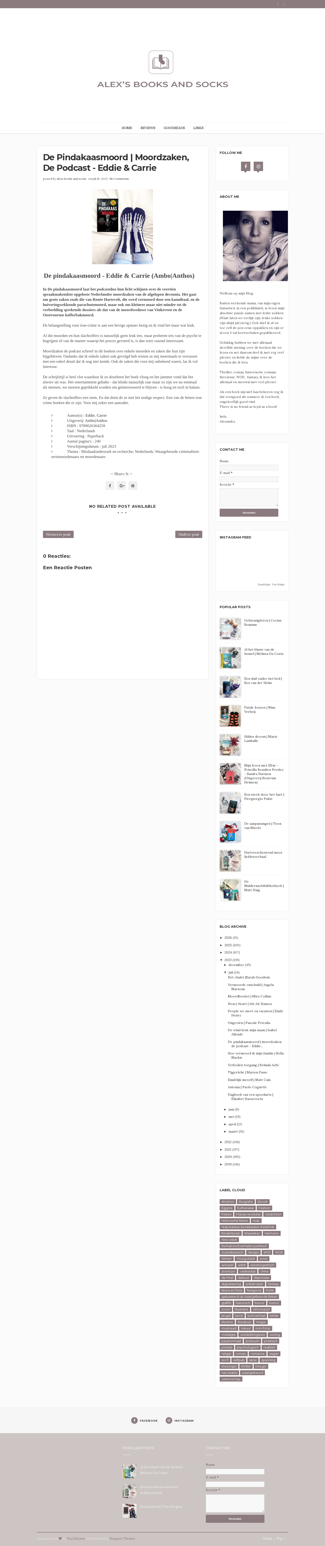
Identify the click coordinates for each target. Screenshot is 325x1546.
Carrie (102, 415)
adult (242, 1265)
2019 (229, 1164)
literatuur (244, 1322)
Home (267, 1538)
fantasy (273, 1284)
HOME (127, 128)
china (264, 1271)
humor (274, 1303)
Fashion (264, 1208)
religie (226, 1353)
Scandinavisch (232, 1252)
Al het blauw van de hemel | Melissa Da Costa (263, 651)
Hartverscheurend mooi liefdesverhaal (263, 854)
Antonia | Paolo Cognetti (247, 1087)
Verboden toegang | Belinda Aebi (253, 1065)
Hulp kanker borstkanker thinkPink (248, 1227)
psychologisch (248, 1347)
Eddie (90, 415)
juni (232, 1109)
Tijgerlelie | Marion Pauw (247, 1072)
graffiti (226, 1303)
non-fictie (263, 1328)
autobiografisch (262, 1265)
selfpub (239, 1360)
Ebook (263, 1201)
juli (231, 972)
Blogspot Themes (122, 1539)
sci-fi (225, 1360)
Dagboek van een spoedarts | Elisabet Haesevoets (250, 1096)
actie (264, 1258)
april (233, 1124)
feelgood (254, 1290)
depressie (261, 1277)
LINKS (198, 128)
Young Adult (246, 1258)
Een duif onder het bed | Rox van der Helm (263, 680)
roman (241, 1353)
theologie (229, 1366)
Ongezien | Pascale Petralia (249, 1023)
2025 (229, 945)
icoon (226, 1309)
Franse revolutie (248, 1214)
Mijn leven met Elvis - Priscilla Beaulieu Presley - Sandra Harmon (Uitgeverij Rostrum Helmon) (263, 773)
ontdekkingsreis (252, 1334)
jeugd (226, 1315)
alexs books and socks (71, 178)
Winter (227, 1258)
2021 (228, 1149)
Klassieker (252, 1233)
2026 (229, 937)
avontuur (228, 1271)
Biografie (246, 1201)
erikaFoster (254, 1284)
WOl (267, 1252)
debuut (243, 1277)
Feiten (226, 1214)
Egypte (227, 1208)
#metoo (228, 1201)
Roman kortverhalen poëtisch (244, 1246)
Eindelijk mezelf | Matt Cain (249, 1080)
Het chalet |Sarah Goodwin (249, 977)
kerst (239, 1315)
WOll (279, 1252)
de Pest (227, 1277)
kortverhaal (256, 1315)
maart (234, 1131)
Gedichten (273, 1214)
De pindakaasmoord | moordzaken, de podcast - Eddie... (255, 1044)
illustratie (241, 1309)
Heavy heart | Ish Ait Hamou (250, 1004)
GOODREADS (174, 128)
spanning (268, 1360)
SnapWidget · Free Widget (271, 584)
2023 (229, 960)
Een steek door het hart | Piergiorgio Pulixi (264, 796)
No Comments (119, 178)
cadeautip (248, 1271)
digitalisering (231, 1284)
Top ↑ (280, 1538)
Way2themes (76, 1539)
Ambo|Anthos (96, 420)
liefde (274, 1315)
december (237, 965)
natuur (246, 1328)
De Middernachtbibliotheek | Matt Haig (264, 885)
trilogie (261, 1366)
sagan (274, 1353)
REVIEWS (148, 128)
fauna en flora (232, 1290)
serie (253, 1360)
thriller (246, 1366)
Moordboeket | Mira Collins (249, 996)
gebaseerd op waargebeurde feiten (249, 1296)
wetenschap (231, 1379)
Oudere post (188, 534)
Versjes (253, 1252)
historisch (243, 1303)
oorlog (275, 1334)
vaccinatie (229, 1372)
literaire (227, 1322)
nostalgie (229, 1334)
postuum (252, 1341)
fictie (270, 1290)
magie (261, 1322)
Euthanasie (245, 1208)
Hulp (256, 1220)
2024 (229, 952)
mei (232, 1117)
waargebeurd (252, 1372)
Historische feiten (235, 1220)
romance (258, 1353)
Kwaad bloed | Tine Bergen (161, 1506)
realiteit (269, 1347)
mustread (229, 1328)
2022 (229, 1142)
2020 (229, 1157)
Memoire (272, 1233)
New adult (229, 1239)
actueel (227, 1265)
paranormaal (231, 1341)
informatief (261, 1309)
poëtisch (270, 1341)
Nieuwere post (58, 534)
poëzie (227, 1347)
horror (259, 1303)
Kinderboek (231, 1233)
